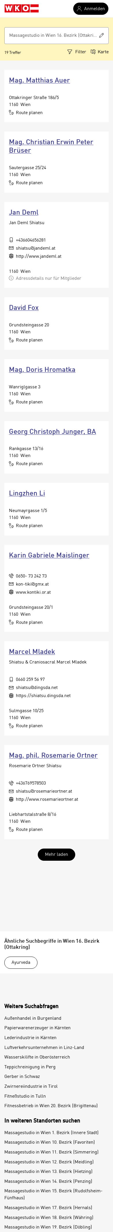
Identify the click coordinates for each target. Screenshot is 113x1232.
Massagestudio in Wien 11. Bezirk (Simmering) (51, 1152)
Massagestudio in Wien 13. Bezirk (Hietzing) (48, 1171)
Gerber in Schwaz (22, 1076)
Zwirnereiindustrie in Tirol (31, 1086)
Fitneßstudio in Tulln (25, 1096)
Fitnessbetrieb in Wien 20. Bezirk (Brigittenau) (51, 1106)
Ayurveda (21, 962)
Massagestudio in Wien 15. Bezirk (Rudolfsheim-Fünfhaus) (53, 1194)
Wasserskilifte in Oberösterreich (37, 1057)
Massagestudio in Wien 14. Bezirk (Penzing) (48, 1181)
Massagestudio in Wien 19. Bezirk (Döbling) (48, 1227)
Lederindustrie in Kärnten (30, 1038)
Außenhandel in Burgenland (32, 1018)
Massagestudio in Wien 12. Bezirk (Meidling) (49, 1162)
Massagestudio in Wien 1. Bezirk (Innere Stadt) (51, 1133)
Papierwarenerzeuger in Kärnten (37, 1028)
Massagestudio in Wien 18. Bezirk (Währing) (48, 1217)
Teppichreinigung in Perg (30, 1067)
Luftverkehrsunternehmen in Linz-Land (44, 1047)
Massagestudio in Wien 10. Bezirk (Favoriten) (49, 1142)
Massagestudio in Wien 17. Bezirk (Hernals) (48, 1208)
